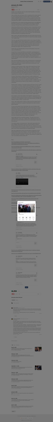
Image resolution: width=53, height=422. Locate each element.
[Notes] (30, 217)
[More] (33, 217)
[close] (34, 202)
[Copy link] (19, 217)
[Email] (26, 217)
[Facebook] (23, 217)
